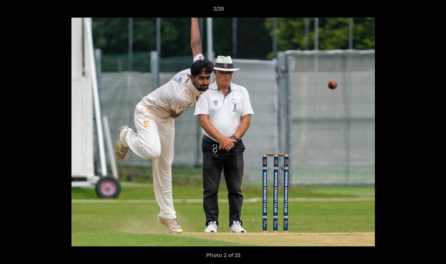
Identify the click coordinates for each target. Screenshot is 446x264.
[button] (415, 10)
